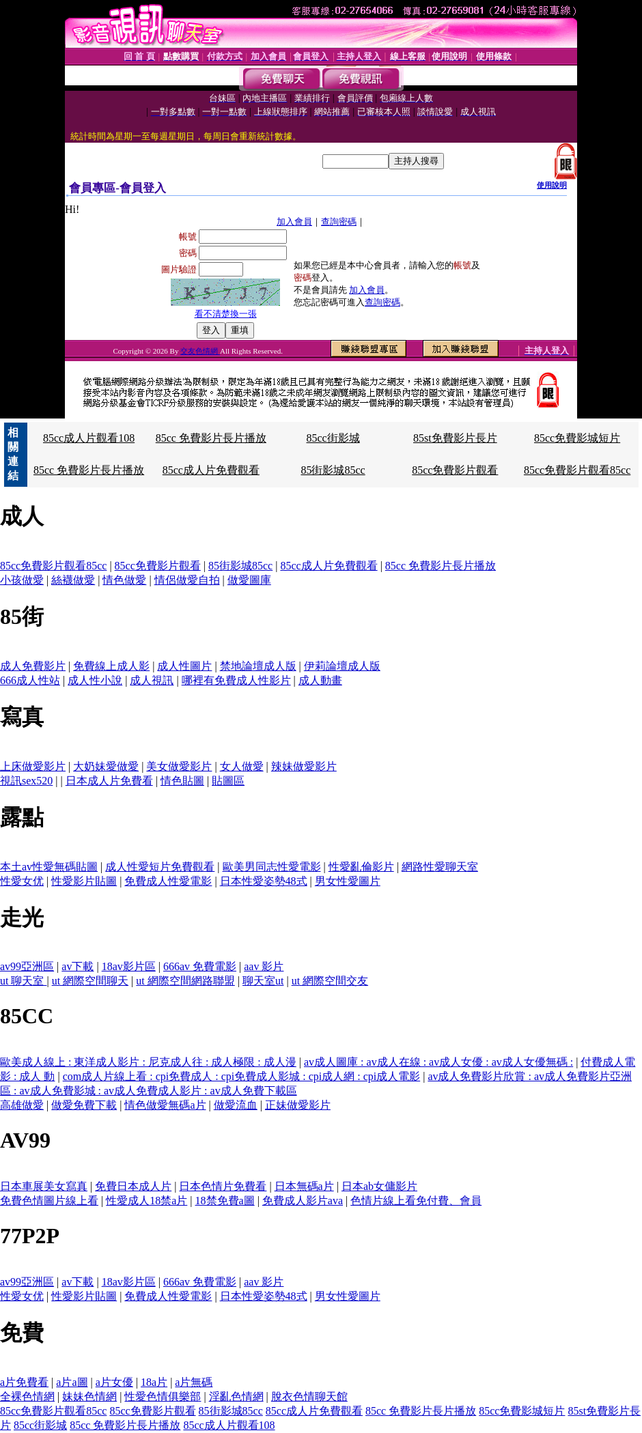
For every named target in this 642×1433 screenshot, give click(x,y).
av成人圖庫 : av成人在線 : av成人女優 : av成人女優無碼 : (438, 1062)
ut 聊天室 (23, 981)
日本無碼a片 (304, 1186)
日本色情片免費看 (222, 1186)
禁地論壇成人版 (258, 666)
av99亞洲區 (27, 966)
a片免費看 (24, 1382)
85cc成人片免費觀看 (211, 470)
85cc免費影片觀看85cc (577, 470)
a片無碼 (193, 1382)
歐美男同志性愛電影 (272, 866)
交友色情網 (200, 351)
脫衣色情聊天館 (309, 1396)
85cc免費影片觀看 (455, 470)
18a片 (154, 1382)
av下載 (77, 966)
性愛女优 (22, 881)
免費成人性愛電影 (168, 881)
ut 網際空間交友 (330, 981)
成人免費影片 (33, 666)
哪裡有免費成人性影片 (236, 680)
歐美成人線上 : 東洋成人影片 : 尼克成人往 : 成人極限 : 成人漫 (148, 1062)
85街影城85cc (333, 470)
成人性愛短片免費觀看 (159, 866)
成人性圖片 (184, 666)
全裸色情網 (27, 1396)
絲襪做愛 (73, 580)
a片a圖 (71, 1382)
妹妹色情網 (89, 1396)
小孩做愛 (22, 580)
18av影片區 (129, 966)
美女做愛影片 (179, 766)
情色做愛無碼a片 (165, 1105)
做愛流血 (235, 1105)
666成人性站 (30, 680)
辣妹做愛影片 (304, 766)
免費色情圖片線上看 (49, 1200)
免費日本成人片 (133, 1186)
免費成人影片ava (302, 1200)
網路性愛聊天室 (440, 866)
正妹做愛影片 (298, 1105)
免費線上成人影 (111, 666)
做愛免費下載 (84, 1105)
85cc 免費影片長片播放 (211, 438)
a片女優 (114, 1382)
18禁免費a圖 (225, 1200)
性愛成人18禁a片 (146, 1200)
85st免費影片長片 (455, 438)
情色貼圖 (182, 780)
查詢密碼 (339, 221)
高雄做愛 (22, 1105)
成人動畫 (320, 680)
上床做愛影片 (33, 766)
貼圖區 (228, 780)
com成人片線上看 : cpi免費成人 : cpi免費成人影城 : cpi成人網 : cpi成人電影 (242, 1076)
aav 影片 (263, 966)
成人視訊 (151, 680)
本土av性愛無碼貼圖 (49, 866)
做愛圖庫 (249, 580)
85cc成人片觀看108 (89, 438)
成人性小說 (95, 680)
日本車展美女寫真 (43, 1186)
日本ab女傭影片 (379, 1186)
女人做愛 (242, 766)
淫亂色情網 (236, 1396)
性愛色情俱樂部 (162, 1396)
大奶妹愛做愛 (106, 766)
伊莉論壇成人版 (342, 666)
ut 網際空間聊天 (90, 981)
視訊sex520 (26, 780)
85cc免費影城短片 (577, 438)
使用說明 (552, 185)
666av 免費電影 (199, 966)
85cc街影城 (332, 438)
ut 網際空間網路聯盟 (185, 981)
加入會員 (294, 221)
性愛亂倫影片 (361, 866)
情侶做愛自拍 (187, 580)
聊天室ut (262, 981)
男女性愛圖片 (347, 881)
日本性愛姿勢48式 (263, 881)
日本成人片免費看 (109, 780)
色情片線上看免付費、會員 (416, 1200)
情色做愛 (124, 580)
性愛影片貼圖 (84, 881)
